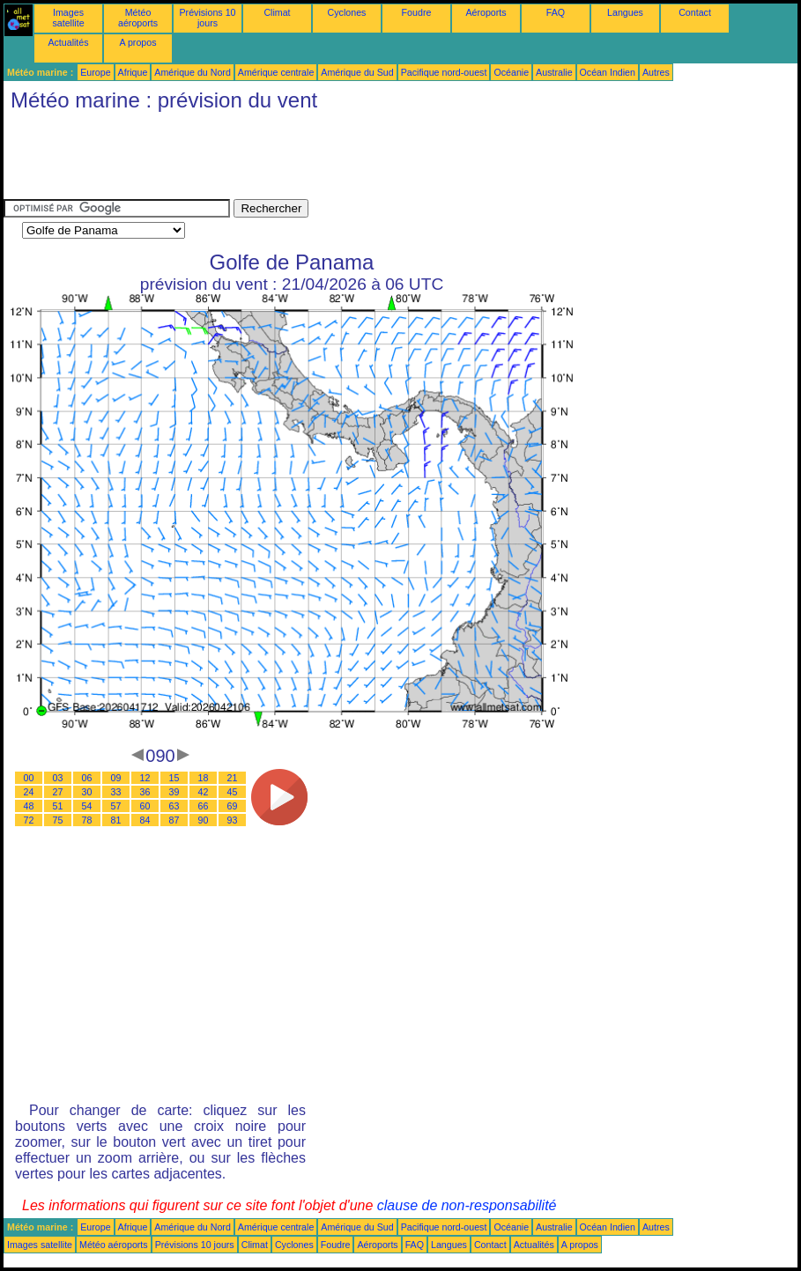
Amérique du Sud (357, 72)
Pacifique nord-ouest (444, 72)
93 (232, 820)
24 (29, 792)
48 (29, 806)
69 (232, 806)
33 (116, 792)
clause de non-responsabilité (467, 1205)
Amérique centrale (276, 72)
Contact (695, 12)
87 (174, 820)
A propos (137, 42)
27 (58, 792)
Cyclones (347, 12)
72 (29, 820)
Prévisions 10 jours (208, 17)
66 (203, 806)
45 (232, 792)
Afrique (133, 72)
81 (116, 820)
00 (29, 777)
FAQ (555, 12)
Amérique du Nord (192, 72)
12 (145, 777)
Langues (625, 12)
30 (87, 792)
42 (203, 792)
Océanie (511, 72)
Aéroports (485, 12)
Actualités (68, 42)
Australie (554, 72)
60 (145, 806)
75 (58, 820)
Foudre (417, 12)
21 (232, 777)
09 (116, 777)
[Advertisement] (324, 159)
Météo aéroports (138, 17)
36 (145, 792)
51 (58, 806)
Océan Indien (607, 72)
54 (87, 806)
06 (87, 777)
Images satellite (68, 17)
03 (58, 777)
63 (174, 806)
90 (203, 820)
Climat (276, 12)
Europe (95, 72)
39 (174, 792)
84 (145, 820)
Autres (656, 72)
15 (174, 777)
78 (87, 820)
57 (116, 806)
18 (203, 777)
